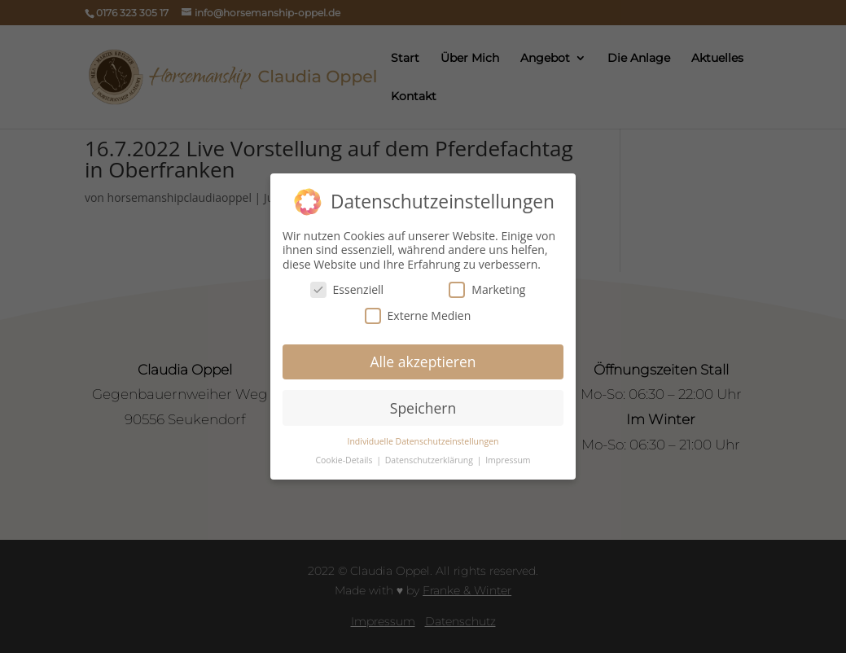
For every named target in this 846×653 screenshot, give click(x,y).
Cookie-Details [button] (345, 460)
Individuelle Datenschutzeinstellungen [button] (423, 441)
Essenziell (347, 289)
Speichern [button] (423, 408)
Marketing (487, 289)
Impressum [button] (507, 460)
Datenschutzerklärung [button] (430, 460)
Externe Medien (418, 315)
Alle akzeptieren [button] (423, 361)
